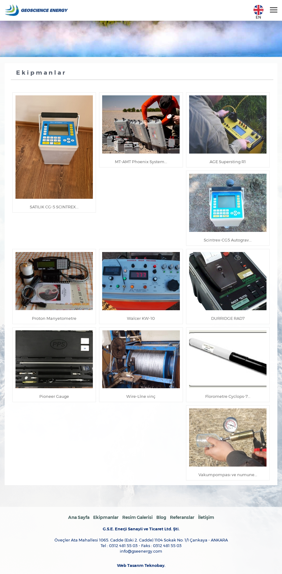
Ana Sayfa (78, 517)
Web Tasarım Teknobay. (141, 565)
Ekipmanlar (106, 517)
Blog (161, 517)
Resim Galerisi (137, 517)
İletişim (206, 517)
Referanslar (182, 517)
